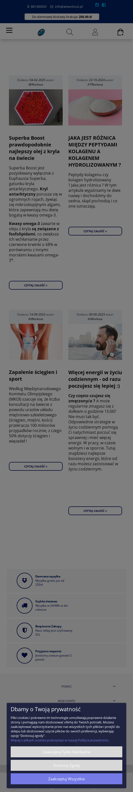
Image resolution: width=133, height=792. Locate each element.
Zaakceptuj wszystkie (66, 778)
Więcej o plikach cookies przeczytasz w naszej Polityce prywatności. (60, 740)
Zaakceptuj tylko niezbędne (66, 751)
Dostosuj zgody (66, 765)
